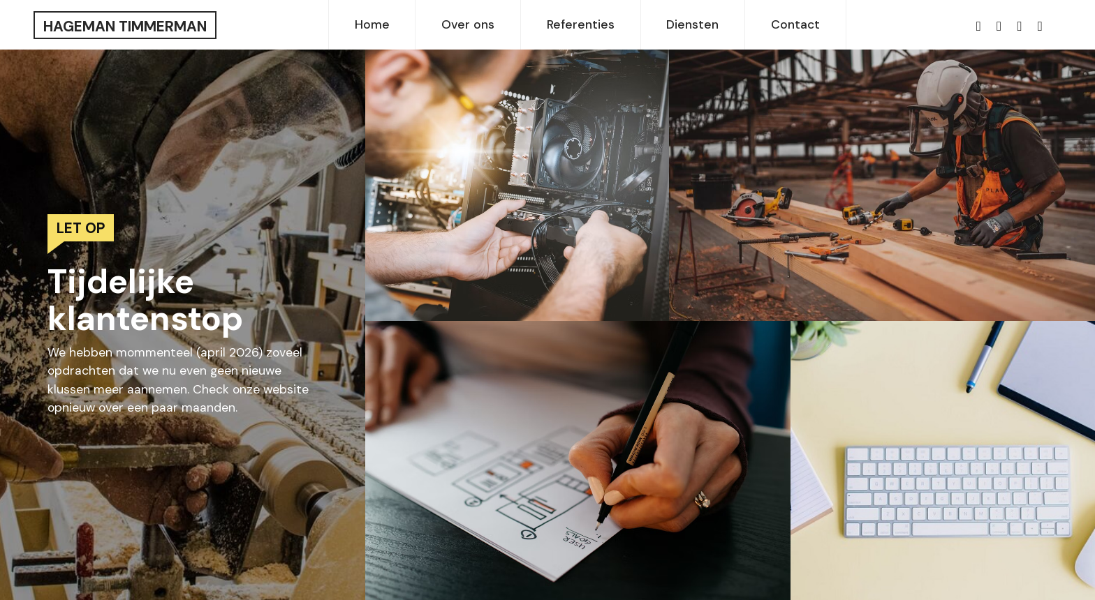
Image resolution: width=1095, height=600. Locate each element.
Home (372, 24)
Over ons (467, 24)
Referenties (581, 24)
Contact (795, 24)
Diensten (692, 24)
